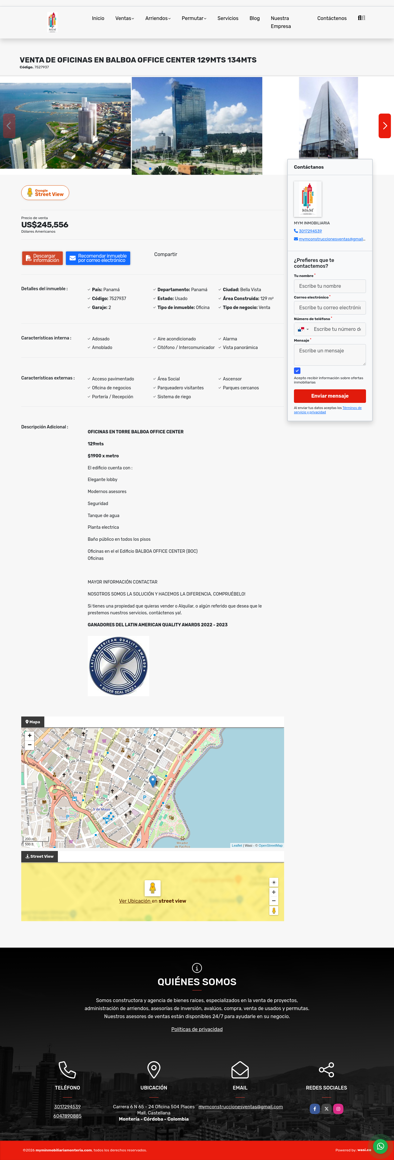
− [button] (30, 745)
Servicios (228, 18)
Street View (45, 192)
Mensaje (302, 340)
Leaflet (237, 845)
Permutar (192, 18)
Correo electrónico (312, 297)
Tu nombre (305, 275)
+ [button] (30, 736)
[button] (150, 168)
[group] (65, 126)
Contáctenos (332, 18)
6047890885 (68, 1116)
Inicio (98, 18)
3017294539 (310, 231)
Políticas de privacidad (197, 1029)
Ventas (123, 18)
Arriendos (156, 18)
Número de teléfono (313, 318)
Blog (255, 18)
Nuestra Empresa (281, 22)
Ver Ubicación (135, 901)
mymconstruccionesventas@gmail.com (335, 239)
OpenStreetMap (271, 845)
